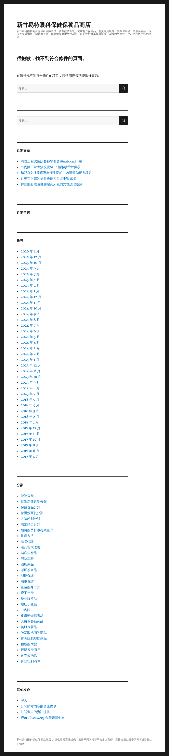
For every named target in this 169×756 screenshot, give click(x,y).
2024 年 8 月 (30, 320)
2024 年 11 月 (31, 303)
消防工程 (27, 558)
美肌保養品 (29, 627)
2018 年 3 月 (30, 411)
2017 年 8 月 (30, 445)
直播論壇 (120, 739)
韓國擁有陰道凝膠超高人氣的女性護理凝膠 (51, 184)
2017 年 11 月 (30, 434)
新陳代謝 (27, 541)
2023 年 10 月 (31, 377)
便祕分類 (27, 496)
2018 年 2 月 (30, 417)
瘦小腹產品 (29, 598)
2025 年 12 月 (31, 257)
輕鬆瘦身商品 (30, 650)
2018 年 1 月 (30, 422)
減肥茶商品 (29, 570)
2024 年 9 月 (30, 314)
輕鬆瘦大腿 (29, 644)
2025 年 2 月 (30, 285)
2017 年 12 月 (30, 428)
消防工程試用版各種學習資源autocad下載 (51, 161)
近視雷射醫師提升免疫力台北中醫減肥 (48, 178)
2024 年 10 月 (31, 308)
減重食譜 (27, 581)
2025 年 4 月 (30, 280)
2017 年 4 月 (30, 456)
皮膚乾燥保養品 (32, 615)
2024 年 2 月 (30, 354)
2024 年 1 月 (30, 360)
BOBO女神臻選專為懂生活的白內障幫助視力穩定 (56, 173)
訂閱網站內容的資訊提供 (38, 706)
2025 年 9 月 (30, 268)
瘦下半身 (27, 593)
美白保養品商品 (32, 621)
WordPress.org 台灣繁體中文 (43, 717)
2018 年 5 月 (30, 399)
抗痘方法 (27, 536)
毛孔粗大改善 (30, 547)
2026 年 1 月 (30, 251)
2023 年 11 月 (30, 371)
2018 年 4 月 (30, 405)
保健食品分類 (30, 507)
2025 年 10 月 (31, 263)
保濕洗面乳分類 (32, 513)
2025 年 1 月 (30, 291)
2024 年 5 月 (30, 337)
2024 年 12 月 (31, 297)
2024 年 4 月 (30, 342)
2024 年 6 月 (30, 331)
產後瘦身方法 (30, 587)
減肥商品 (27, 564)
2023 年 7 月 (30, 394)
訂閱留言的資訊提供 (35, 712)
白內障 (25, 610)
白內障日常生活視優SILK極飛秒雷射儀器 (50, 167)
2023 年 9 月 (30, 382)
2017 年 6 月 (30, 451)
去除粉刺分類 (30, 519)
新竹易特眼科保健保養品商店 (54, 24)
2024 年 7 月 (30, 325)
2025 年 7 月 (30, 274)
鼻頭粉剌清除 (30, 661)
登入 (24, 700)
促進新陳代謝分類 (34, 501)
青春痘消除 (29, 655)
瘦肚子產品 (29, 604)
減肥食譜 (27, 576)
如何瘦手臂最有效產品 (37, 530)
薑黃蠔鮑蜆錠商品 (34, 638)
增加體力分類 (30, 524)
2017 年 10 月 (30, 439)
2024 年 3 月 (30, 348)
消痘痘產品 (29, 553)
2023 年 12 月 (31, 365)
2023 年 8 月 (30, 388)
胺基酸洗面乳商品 (34, 633)
